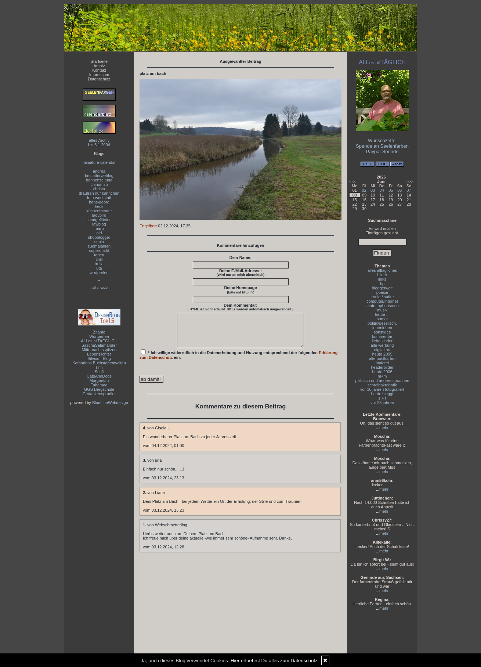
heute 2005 (382, 354)
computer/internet (382, 301)
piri (99, 233)
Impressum (99, 74)
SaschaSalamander (99, 345)
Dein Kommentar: (240, 307)
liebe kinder (382, 341)
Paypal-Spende (382, 151)
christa (99, 189)
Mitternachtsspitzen (99, 349)
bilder (382, 275)
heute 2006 (382, 371)
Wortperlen (99, 336)
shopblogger (99, 237)
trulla (99, 264)
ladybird (99, 215)
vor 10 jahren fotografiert (382, 389)
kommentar (382, 336)
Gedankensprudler (99, 394)
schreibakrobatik (382, 385)
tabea (99, 255)
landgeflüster (99, 219)
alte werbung (382, 345)
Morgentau (99, 380)
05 (390, 190)
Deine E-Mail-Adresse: (241, 272)
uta (99, 268)
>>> (409, 181)
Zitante (99, 332)
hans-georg (99, 202)
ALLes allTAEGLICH (99, 341)
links (382, 279)
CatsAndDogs (99, 376)
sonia (99, 241)
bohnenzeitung (99, 180)
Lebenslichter (99, 354)
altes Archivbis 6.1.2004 (99, 142)
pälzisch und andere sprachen (382, 380)
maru (99, 228)
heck (99, 206)
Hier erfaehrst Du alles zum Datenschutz (274, 660)
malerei (382, 363)
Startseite (99, 61)
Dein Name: (240, 257)
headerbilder (382, 367)
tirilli (99, 259)
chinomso (99, 184)
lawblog (99, 224)
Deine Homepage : (240, 289)
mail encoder (99, 287)
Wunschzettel (382, 140)
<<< (352, 181)
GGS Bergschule (99, 389)
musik (382, 310)
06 (399, 190)
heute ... (382, 314)
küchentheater (99, 211)
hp (382, 283)
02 (364, 190)
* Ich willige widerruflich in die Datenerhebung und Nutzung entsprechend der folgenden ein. (239, 361)
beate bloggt (382, 394)
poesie (382, 292)
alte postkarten (382, 358)
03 (372, 190)
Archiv (99, 66)
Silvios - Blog (99, 358)
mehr (383, 427)
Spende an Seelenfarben (382, 146)
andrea (99, 171)
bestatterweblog (99, 175)
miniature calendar (99, 162)
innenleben (382, 327)
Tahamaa (99, 385)
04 (382, 190)
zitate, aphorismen (382, 305)
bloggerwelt (382, 288)
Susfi (99, 371)
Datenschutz (99, 79)
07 (408, 190)
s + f (382, 398)
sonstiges (382, 332)
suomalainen (99, 246)
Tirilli (99, 367)
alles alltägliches (382, 270)
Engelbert (148, 226)
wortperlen (99, 272)
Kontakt (99, 70)
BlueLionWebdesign (110, 402)
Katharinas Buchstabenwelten (99, 363)
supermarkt (99, 250)
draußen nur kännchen (99, 193)
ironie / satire (382, 297)
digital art (382, 349)
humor (382, 319)
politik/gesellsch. (382, 323)
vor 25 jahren (382, 402)
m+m (382, 376)
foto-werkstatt (99, 197)
